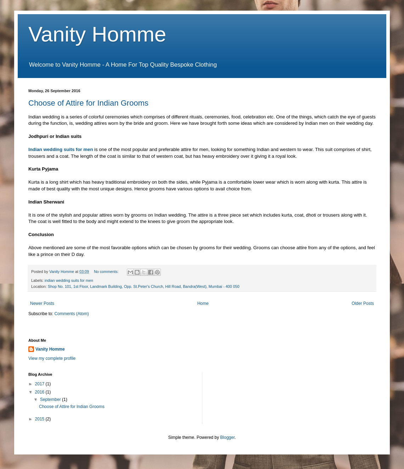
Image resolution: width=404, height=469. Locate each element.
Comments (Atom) (71, 313)
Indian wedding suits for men (60, 149)
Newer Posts (42, 303)
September (51, 399)
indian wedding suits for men (69, 280)
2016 (40, 392)
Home (203, 303)
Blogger (227, 437)
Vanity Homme (97, 34)
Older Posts (363, 303)
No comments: (107, 271)
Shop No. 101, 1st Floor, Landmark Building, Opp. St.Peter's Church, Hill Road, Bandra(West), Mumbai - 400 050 (144, 286)
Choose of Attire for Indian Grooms (88, 103)
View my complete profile (51, 358)
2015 (40, 419)
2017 (40, 383)
